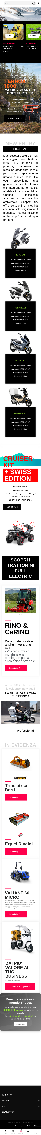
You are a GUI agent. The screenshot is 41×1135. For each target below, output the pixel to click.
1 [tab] (19, 614)
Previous (8, 600)
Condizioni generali (20, 1126)
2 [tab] (22, 614)
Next (33, 600)
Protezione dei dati (32, 1126)
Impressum (10, 1126)
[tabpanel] (20, 600)
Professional (25, 730)
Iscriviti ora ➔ (20, 1024)
